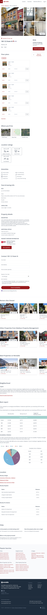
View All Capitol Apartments (6, 395)
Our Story (30, 584)
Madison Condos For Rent (5, 566)
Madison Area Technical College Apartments (37, 558)
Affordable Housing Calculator (35, 601)
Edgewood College (4, 480)
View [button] (3, 118)
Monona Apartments (4, 554)
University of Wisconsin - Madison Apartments (38, 554)
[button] (12, 21)
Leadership (30, 587)
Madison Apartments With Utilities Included (7, 568)
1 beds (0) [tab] (4, 58)
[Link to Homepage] (6, 1)
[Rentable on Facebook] (2, 591)
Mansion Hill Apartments (21, 557)
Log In (44, 1)
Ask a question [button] (6, 247)
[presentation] (45, 312)
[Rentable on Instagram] (4, 591)
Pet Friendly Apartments (6, 601)
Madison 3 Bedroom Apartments (22, 567)
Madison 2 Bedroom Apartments (22, 566)
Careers (24, 1)
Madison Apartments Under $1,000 (7, 570)
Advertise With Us (37, 1)
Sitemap (39, 587)
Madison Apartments (4, 553)
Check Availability (15, 287)
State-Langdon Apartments (21, 558)
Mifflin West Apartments (20, 556)
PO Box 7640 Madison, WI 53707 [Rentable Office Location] (5, 593)
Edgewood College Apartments (37, 555)
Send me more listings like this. (10, 290)
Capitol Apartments (19, 553)
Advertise (39, 586)
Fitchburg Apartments (4, 556)
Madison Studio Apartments (21, 564)
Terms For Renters (18, 607)
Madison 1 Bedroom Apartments (6, 564)
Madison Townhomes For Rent (22, 570)
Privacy (24, 607)
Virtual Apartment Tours (6, 603)
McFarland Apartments (4, 558)
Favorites (29, 1)
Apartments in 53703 (4, 573)
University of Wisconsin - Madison (7, 478)
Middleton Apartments (4, 557)
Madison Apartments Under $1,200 (7, 571)
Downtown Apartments (20, 554)
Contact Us (40, 584)
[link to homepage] (14, 582)
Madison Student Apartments (21, 569)
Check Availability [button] (38, 49)
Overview (30, 586)
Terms (13, 607)
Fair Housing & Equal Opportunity (36, 602)
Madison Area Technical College (7, 482)
